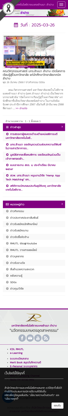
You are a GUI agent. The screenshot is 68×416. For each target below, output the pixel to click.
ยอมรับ (57, 405)
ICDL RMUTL (17, 349)
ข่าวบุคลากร (15, 256)
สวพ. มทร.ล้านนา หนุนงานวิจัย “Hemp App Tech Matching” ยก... (33, 177)
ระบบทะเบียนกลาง (19, 359)
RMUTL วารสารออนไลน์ (21, 250)
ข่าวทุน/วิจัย (15, 288)
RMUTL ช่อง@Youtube (21, 243)
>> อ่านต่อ (21, 108)
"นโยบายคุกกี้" (12, 399)
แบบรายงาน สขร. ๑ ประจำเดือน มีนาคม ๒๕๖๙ (30, 167)
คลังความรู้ (14, 276)
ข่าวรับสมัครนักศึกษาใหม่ (21, 224)
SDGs (42, 82)
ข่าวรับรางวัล (15, 263)
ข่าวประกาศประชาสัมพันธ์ (22, 218)
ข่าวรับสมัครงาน (17, 230)
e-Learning (16, 353)
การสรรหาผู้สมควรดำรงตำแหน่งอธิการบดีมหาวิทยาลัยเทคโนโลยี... (31, 136)
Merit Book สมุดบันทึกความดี (25, 362)
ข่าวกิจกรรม (32, 82)
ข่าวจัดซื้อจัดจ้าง (17, 237)
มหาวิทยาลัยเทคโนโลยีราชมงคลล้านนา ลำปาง (28, 4)
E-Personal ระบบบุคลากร (23, 366)
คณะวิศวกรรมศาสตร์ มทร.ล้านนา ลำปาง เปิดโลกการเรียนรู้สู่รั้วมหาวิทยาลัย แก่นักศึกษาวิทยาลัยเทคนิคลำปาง (34, 75)
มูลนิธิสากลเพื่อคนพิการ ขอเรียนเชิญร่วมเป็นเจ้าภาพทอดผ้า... (33, 157)
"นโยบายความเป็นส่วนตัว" (42, 395)
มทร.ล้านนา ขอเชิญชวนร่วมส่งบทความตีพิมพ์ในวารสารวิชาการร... (33, 146)
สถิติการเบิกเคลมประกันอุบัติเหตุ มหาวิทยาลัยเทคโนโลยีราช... (33, 188)
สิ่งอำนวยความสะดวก (20, 269)
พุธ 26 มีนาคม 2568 (13, 82)
